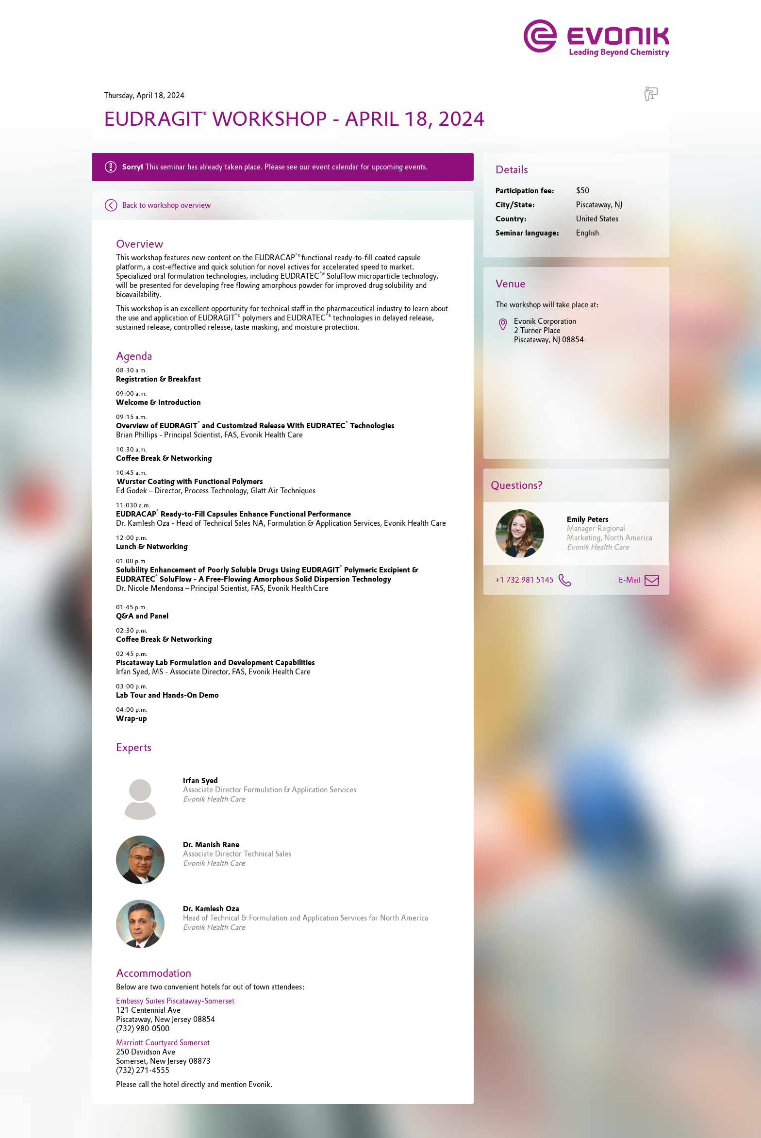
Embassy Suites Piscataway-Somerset (175, 1001)
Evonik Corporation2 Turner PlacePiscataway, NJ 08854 (540, 331)
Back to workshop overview (155, 205)
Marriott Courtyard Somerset (163, 1042)
